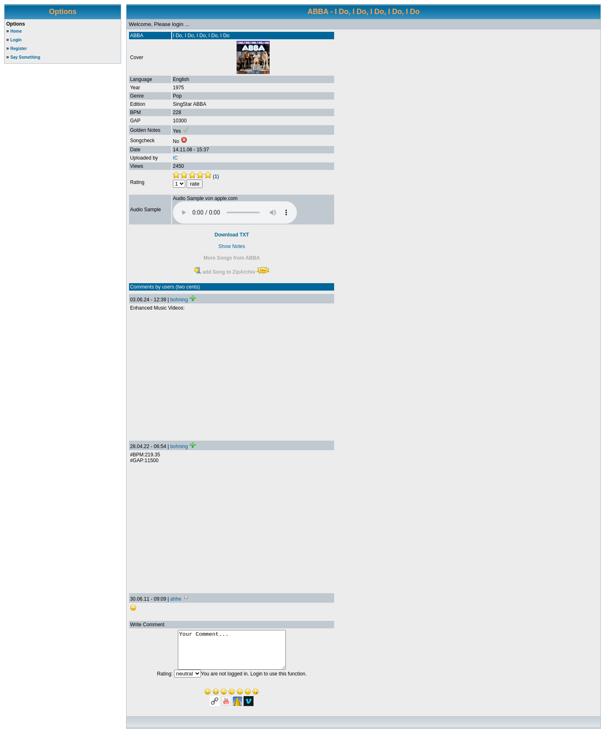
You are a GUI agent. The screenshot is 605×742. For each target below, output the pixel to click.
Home (16, 31)
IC (175, 158)
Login (16, 40)
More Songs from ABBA (231, 258)
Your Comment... (232, 653)
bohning (179, 300)
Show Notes (231, 246)
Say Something (25, 57)
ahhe (176, 599)
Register (18, 48)
